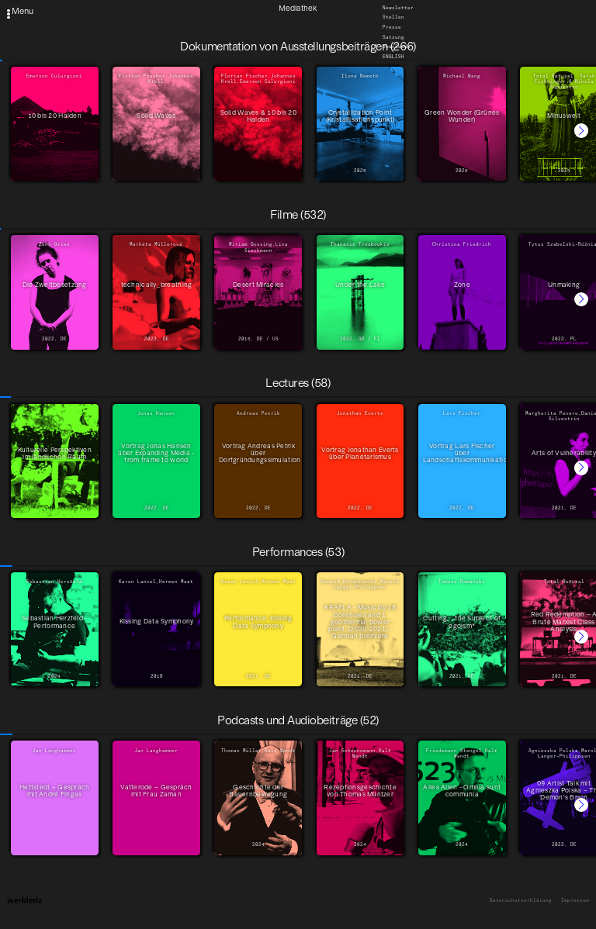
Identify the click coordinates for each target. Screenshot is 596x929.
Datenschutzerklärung (521, 900)
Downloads (397, 47)
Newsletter (398, 8)
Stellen (393, 18)
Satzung (393, 37)
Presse (392, 27)
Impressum (575, 900)
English (393, 57)
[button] (581, 130)
